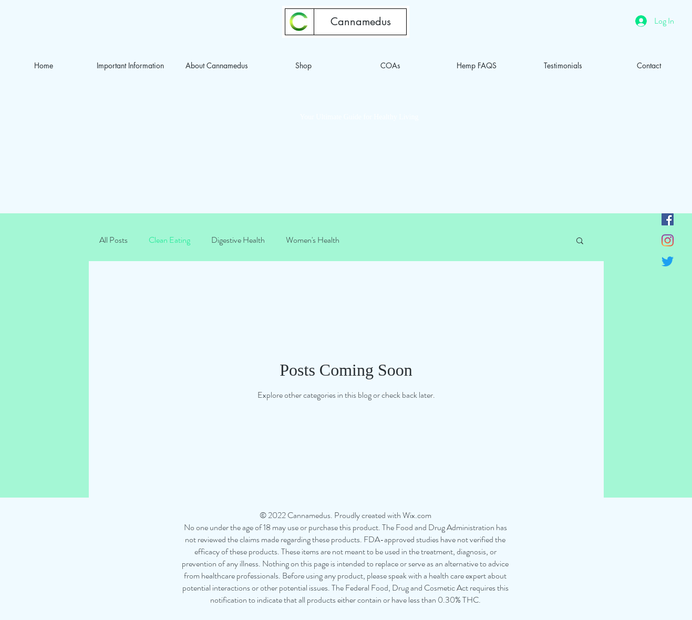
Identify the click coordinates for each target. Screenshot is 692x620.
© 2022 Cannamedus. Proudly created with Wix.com (345, 515)
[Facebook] (668, 219)
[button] (580, 241)
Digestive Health (238, 240)
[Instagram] (668, 240)
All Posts (113, 240)
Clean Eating (169, 240)
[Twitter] (668, 261)
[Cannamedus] (360, 21)
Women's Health (312, 240)
